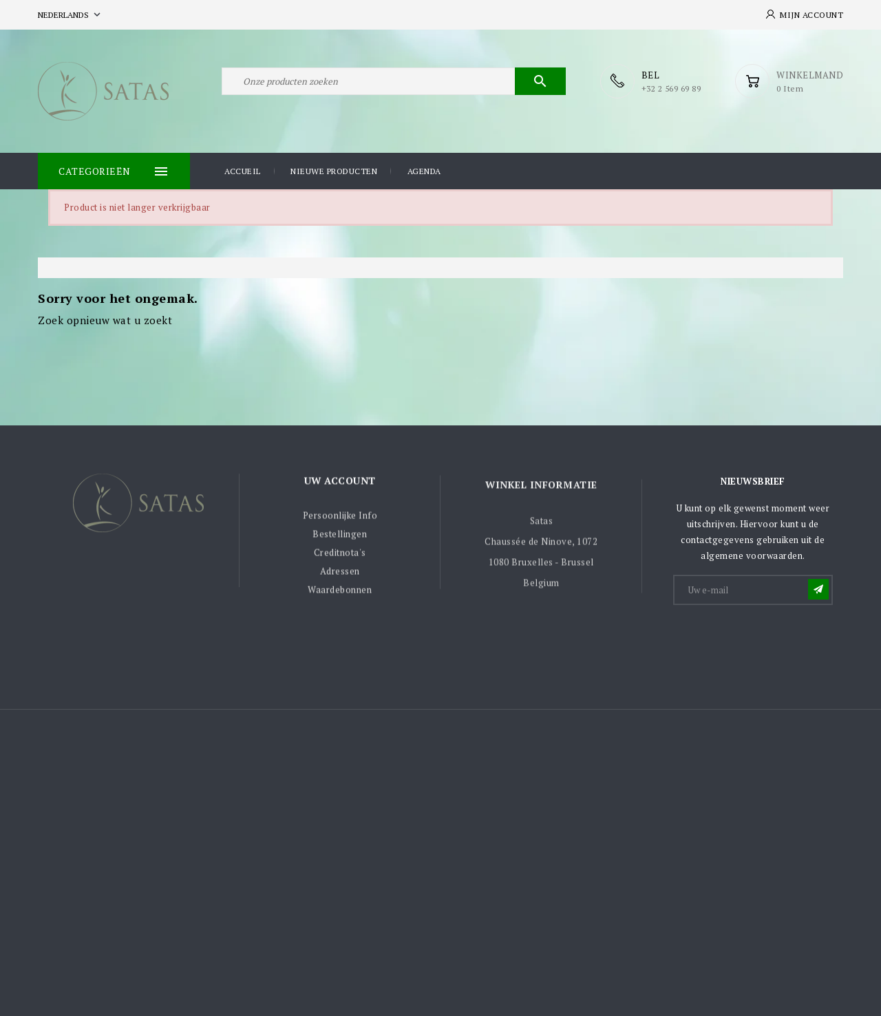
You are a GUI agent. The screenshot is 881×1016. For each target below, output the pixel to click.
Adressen (340, 576)
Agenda (424, 171)
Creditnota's (340, 557)
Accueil (242, 171)
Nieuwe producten (333, 171)
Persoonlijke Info (340, 520)
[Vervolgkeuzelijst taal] (70, 15)
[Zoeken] (394, 81)
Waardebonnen (340, 595)
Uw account (340, 484)
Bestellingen (339, 539)
